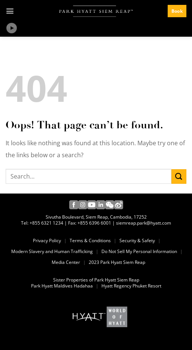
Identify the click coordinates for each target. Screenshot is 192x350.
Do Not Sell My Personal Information (139, 252)
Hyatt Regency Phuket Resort (131, 286)
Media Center (66, 262)
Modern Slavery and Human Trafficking (52, 252)
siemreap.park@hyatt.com (143, 223)
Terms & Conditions (90, 241)
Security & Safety (137, 241)
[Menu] (10, 11)
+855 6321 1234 (46, 223)
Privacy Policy (47, 241)
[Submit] (178, 176)
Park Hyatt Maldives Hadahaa (62, 286)
